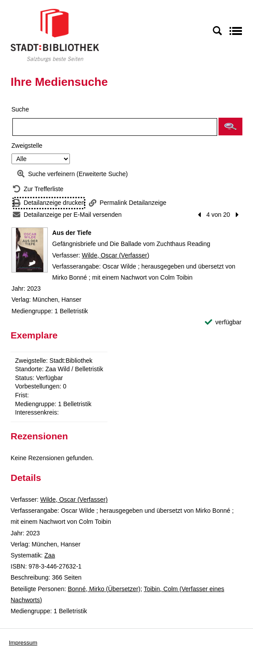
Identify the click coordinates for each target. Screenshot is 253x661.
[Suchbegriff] (114, 127)
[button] (230, 126)
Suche (20, 109)
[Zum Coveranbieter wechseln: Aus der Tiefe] (30, 250)
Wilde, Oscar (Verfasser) (115, 255)
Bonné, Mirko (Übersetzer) (104, 588)
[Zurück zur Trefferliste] (38, 189)
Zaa (49, 555)
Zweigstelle (27, 145)
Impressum (23, 642)
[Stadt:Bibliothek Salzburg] (55, 34)
